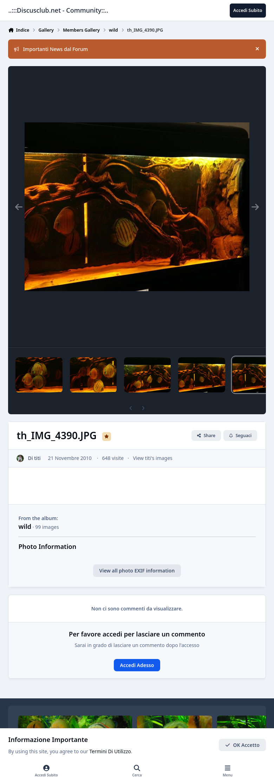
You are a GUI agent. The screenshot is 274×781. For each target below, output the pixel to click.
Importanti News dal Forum (51, 49)
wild (24, 526)
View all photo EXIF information (137, 570)
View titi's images (152, 458)
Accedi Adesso (137, 665)
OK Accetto (242, 745)
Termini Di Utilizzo (110, 751)
